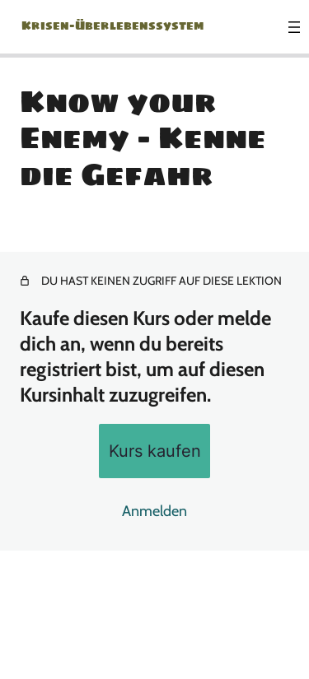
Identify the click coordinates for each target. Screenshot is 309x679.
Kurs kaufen (155, 450)
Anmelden (154, 511)
